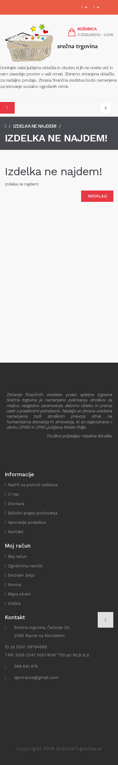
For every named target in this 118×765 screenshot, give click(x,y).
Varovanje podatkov (27, 522)
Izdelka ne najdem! (34, 126)
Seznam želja (21, 575)
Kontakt (15, 531)
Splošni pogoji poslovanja (32, 513)
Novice (14, 584)
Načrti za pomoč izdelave (33, 484)
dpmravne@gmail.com (36, 677)
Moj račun (17, 556)
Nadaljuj (97, 196)
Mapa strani (19, 594)
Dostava (16, 503)
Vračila (14, 603)
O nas (13, 494)
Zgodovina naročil (25, 566)
